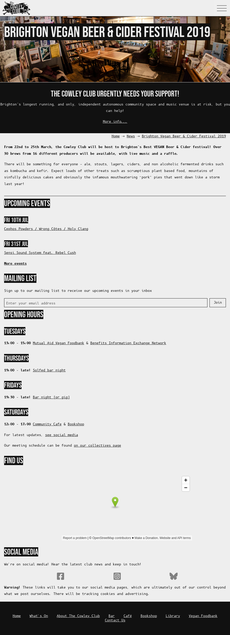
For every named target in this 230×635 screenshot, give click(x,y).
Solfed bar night (49, 370)
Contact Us (115, 620)
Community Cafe (47, 424)
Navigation (222, 8)
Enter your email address (30, 303)
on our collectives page (97, 446)
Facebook (60, 576)
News (131, 136)
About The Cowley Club (78, 616)
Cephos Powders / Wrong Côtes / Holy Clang (46, 229)
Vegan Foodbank (203, 616)
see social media (61, 435)
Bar (111, 616)
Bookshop (76, 424)
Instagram (117, 576)
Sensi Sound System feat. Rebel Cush (40, 253)
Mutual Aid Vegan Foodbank (58, 343)
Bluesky (173, 576)
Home (116, 136)
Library (173, 616)
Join (218, 303)
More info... (115, 122)
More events (15, 263)
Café (128, 616)
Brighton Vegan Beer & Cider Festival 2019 (184, 136)
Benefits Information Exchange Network (128, 343)
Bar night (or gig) (51, 397)
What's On (38, 616)
